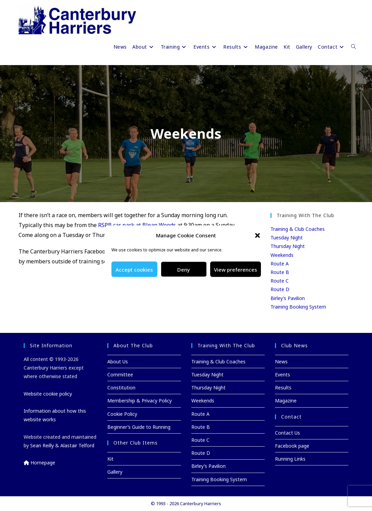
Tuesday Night (287, 237)
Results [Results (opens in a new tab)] (283, 387)
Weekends (282, 255)
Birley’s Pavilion (288, 298)
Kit (110, 459)
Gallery (114, 472)
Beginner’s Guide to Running (138, 427)
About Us (117, 361)
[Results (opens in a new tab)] (236, 47)
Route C (280, 280)
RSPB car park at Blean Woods (137, 225)
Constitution (121, 387)
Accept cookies (134, 269)
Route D (280, 289)
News (281, 361)
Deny (183, 269)
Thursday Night (288, 246)
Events (282, 374)
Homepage (39, 462)
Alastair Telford (77, 445)
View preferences (235, 269)
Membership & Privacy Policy (139, 400)
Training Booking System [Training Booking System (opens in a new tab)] (298, 306)
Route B (280, 272)
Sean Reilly (42, 445)
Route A (280, 263)
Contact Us (287, 432)
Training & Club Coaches (298, 229)
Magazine (286, 400)
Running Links (290, 459)
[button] (257, 235)
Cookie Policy (122, 414)
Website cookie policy (48, 393)
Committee (120, 374)
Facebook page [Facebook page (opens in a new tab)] (292, 446)
